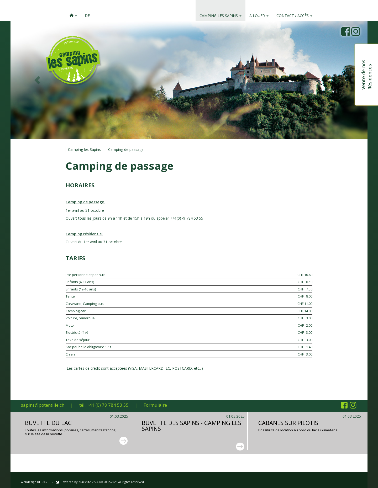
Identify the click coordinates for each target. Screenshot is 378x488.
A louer (259, 15)
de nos (366, 75)
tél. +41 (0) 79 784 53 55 (104, 405)
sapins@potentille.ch (42, 405)
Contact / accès (294, 15)
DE (87, 15)
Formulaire (155, 405)
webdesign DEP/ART (35, 482)
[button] (73, 10)
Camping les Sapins (221, 15)
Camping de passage (126, 149)
